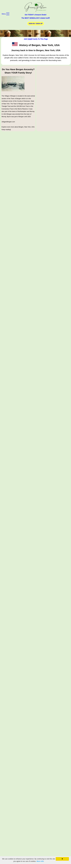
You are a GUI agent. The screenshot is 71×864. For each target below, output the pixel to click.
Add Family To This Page (36, 39)
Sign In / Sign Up (35, 23)
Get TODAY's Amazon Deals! (35, 15)
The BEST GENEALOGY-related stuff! (35, 18)
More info (40, 861)
